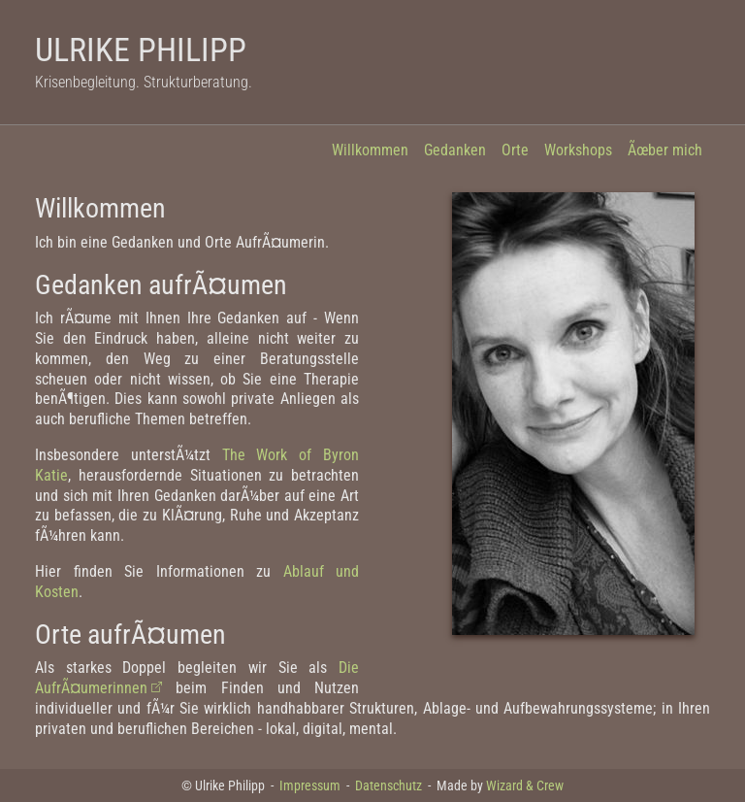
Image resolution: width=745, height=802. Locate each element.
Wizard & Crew (525, 785)
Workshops (578, 150)
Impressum (309, 785)
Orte (515, 150)
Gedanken (455, 150)
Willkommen (370, 150)
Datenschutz (388, 785)
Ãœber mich (665, 150)
